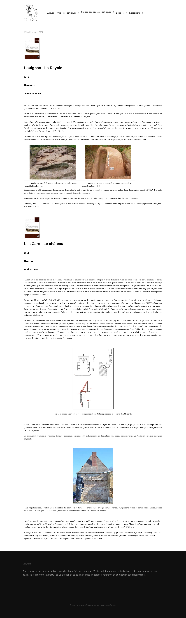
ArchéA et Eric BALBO (90, 605)
